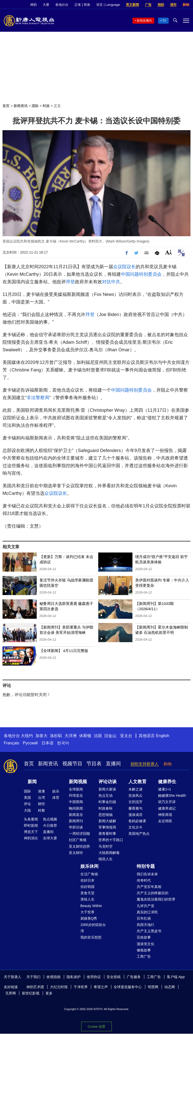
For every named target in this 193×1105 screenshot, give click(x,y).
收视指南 (53, 977)
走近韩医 (165, 821)
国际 (35, 106)
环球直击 (76, 795)
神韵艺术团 (35, 987)
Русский (30, 743)
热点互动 (106, 795)
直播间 (113, 763)
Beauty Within (91, 906)
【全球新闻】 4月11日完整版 (63, 650)
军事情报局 (107, 827)
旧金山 (110, 736)
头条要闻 (31, 819)
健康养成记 (167, 808)
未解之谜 (135, 789)
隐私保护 (74, 977)
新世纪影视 (30, 993)
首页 (6, 106)
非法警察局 (38, 397)
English (162, 736)
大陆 (27, 810)
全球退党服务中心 (128, 987)
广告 (148, 5)
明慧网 (153, 987)
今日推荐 (50, 825)
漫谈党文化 (145, 944)
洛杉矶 (56, 736)
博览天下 (31, 832)
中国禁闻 (76, 802)
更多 (49, 993)
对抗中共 (111, 281)
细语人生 (106, 859)
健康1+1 (164, 789)
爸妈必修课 (137, 821)
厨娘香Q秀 (88, 918)
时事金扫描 (107, 802)
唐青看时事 (107, 834)
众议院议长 (124, 266)
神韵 (33, 5)
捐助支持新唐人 (144, 764)
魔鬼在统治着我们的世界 (156, 899)
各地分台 (61, 5)
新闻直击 (76, 815)
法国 (98, 736)
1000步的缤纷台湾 (93, 928)
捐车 (173, 5)
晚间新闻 (76, 808)
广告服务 (134, 977)
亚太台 (126, 736)
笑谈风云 (135, 795)
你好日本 (87, 880)
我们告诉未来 (147, 874)
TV (164, 20)
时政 (46, 106)
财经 (41, 804)
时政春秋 (106, 808)
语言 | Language (108, 5)
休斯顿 (85, 736)
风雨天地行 (145, 925)
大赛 (46, 5)
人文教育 (137, 781)
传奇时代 (144, 880)
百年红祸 (144, 918)
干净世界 (81, 987)
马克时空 (106, 846)
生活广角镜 (89, 874)
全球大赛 (50, 838)
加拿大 (41, 736)
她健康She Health (172, 795)
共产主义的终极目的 (152, 893)
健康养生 (167, 781)
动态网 (169, 987)
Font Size (168, 252)
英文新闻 (132, 5)
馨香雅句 (135, 808)
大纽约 (27, 736)
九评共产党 (145, 906)
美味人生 (87, 899)
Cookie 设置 (96, 1026)
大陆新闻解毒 (109, 853)
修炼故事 (144, 950)
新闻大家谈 (107, 789)
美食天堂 (87, 893)
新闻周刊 (76, 821)
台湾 (41, 798)
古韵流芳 (135, 802)
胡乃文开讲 (167, 802)
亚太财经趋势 (79, 846)
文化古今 (135, 827)
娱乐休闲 (89, 866)
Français (11, 743)
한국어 (63, 743)
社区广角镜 (77, 840)
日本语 (47, 743)
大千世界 (87, 912)
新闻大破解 (107, 821)
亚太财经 (76, 853)
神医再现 (165, 815)
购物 (186, 5)
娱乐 (55, 791)
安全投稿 (114, 977)
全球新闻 (76, 789)
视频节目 (72, 763)
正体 (77, 5)
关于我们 (33, 977)
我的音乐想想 (91, 937)
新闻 (32, 781)
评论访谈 (108, 781)
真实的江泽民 (147, 912)
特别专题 (146, 866)
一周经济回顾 (79, 834)
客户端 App (176, 977)
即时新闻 (31, 825)
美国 (27, 798)
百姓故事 (144, 937)
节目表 (94, 763)
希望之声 (101, 987)
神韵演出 (31, 838)
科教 (41, 810)
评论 (27, 804)
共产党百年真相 (149, 887)
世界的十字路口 (111, 840)
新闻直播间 (144, 20)
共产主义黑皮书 (149, 931)
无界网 (10, 993)
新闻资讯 (21, 106)
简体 (87, 5)
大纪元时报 (59, 987)
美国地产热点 (139, 834)
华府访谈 (76, 827)
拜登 (70, 281)
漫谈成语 (135, 815)
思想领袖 (106, 815)
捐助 (161, 5)
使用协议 (94, 977)
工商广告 (144, 956)
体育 (55, 798)
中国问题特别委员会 (141, 274)
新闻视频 (78, 781)
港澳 (41, 791)
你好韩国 (87, 887)
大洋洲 (71, 736)
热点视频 (50, 819)
